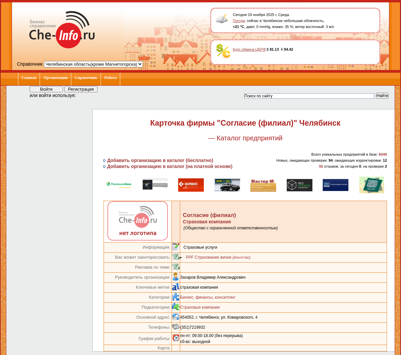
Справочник (86, 77)
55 (321, 166)
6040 (383, 154)
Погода (239, 21)
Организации (55, 77)
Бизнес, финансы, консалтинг (207, 297)
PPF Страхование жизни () (218, 257)
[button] (87, 95)
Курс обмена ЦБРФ (249, 49)
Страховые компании (200, 307)
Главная (29, 77)
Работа (110, 77)
